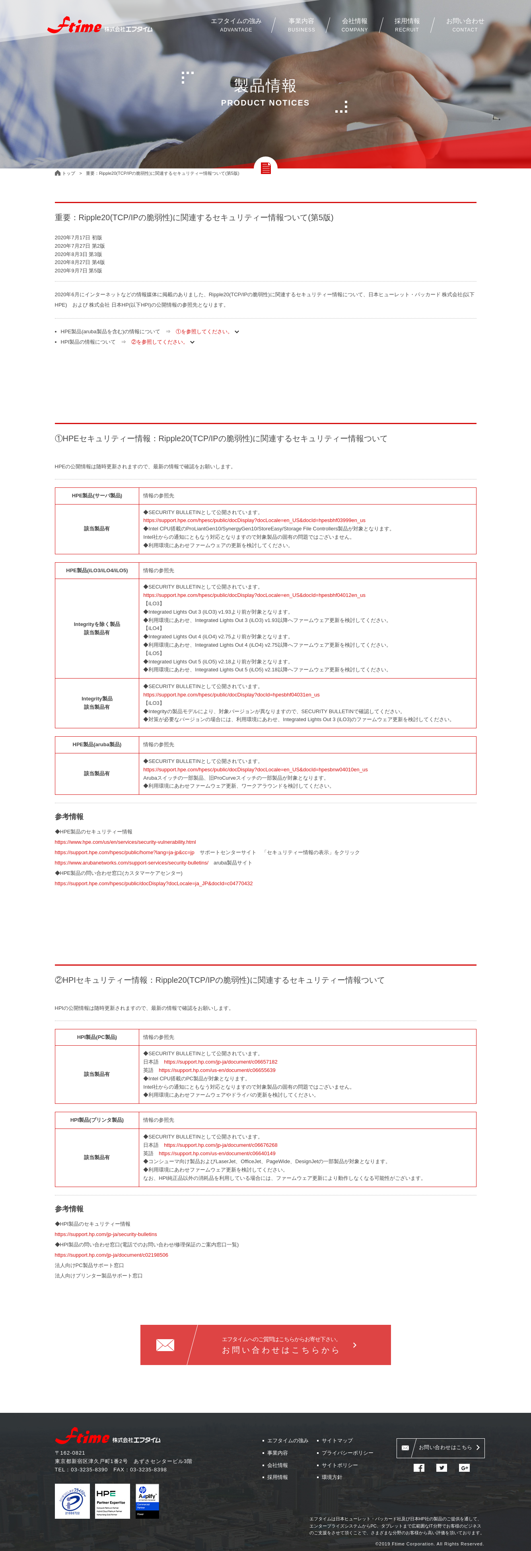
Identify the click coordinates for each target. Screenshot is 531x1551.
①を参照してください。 (206, 331)
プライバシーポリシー (347, 1453)
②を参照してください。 (162, 342)
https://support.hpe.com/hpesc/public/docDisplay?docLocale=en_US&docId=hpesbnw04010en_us (255, 770)
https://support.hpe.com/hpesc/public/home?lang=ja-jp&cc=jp (125, 852)
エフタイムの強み (288, 1440)
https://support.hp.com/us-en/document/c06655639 (217, 1070)
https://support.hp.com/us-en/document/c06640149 (217, 1153)
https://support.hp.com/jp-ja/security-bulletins (106, 1234)
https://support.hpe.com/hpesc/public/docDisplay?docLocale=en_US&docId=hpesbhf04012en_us (254, 595)
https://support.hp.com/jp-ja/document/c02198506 (111, 1255)
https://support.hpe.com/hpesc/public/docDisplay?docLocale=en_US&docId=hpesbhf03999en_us (254, 520)
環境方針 (332, 1477)
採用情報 (277, 1477)
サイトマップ (337, 1440)
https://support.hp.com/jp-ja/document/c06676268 (220, 1145)
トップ (68, 173)
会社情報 (277, 1465)
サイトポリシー (340, 1465)
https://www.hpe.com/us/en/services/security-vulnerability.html (125, 842)
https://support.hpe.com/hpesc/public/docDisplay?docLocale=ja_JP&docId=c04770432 (154, 883)
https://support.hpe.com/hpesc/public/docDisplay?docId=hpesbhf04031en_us (231, 695)
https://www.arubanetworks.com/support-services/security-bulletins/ (132, 863)
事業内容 (277, 1453)
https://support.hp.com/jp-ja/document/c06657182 (220, 1062)
